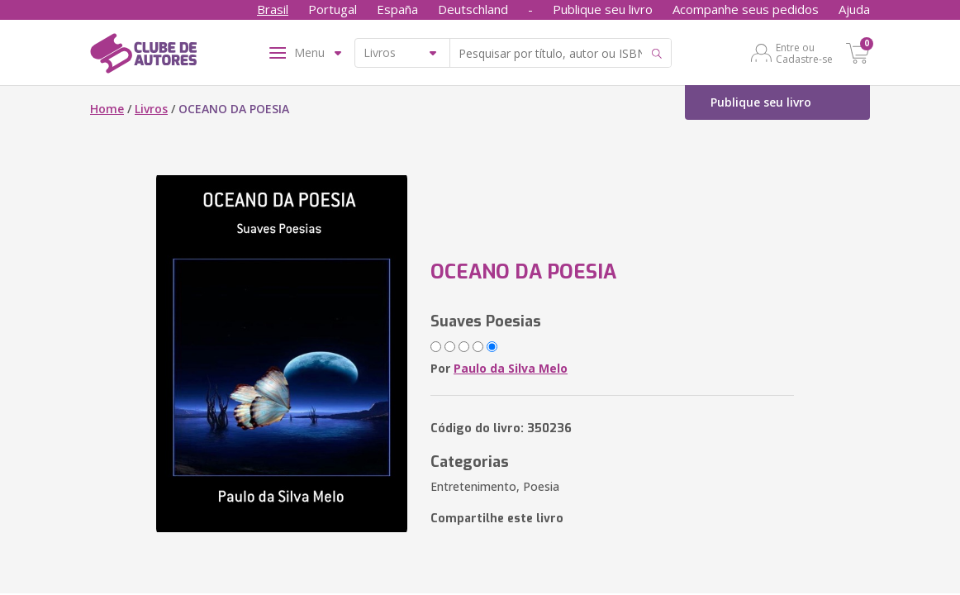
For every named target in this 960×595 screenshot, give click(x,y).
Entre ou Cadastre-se (804, 52)
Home (107, 109)
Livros (151, 109)
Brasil (272, 9)
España (397, 9)
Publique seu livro (603, 9)
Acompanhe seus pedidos (745, 9)
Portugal (332, 9)
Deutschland (473, 9)
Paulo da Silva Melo (511, 368)
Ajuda (854, 9)
